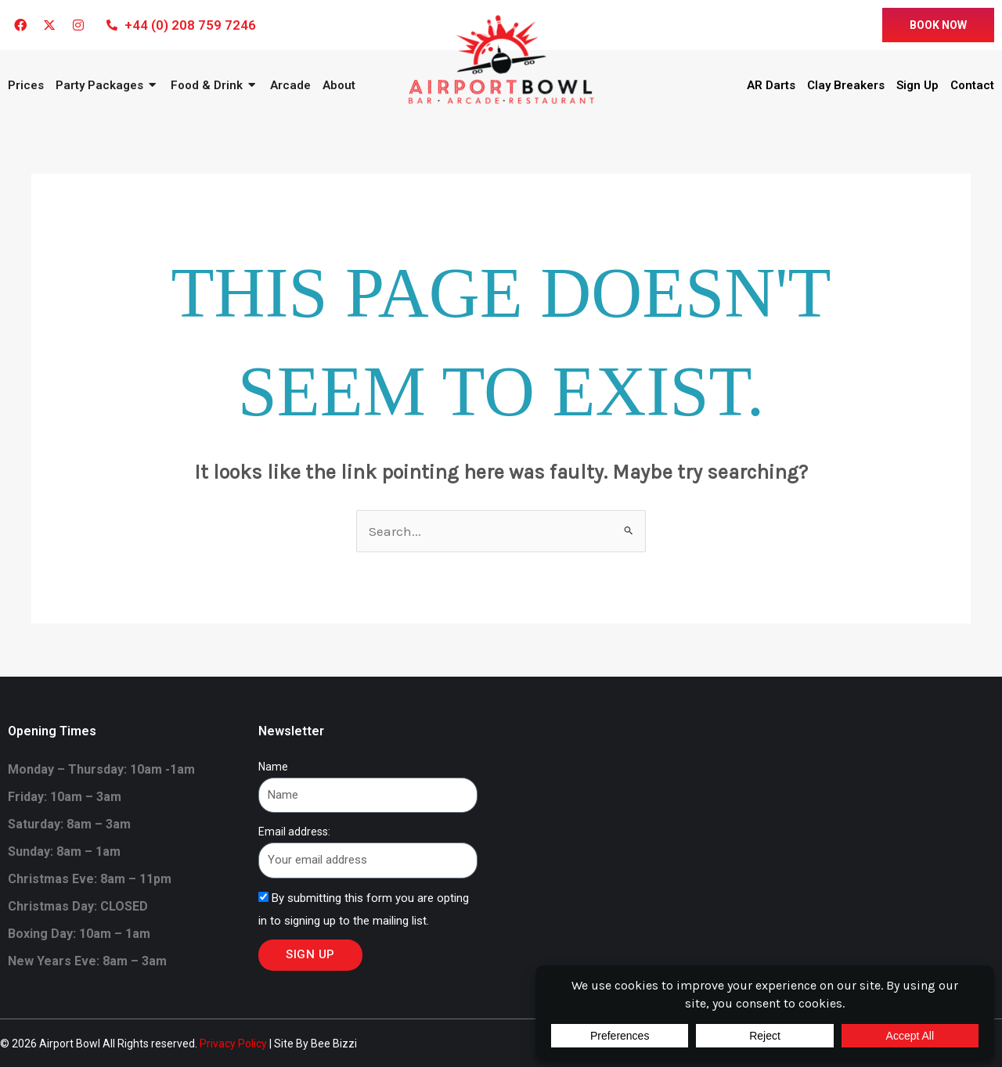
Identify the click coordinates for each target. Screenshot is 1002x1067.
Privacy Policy (233, 1043)
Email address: (294, 831)
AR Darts (771, 85)
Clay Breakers (846, 85)
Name (273, 766)
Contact (972, 85)
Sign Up (917, 85)
